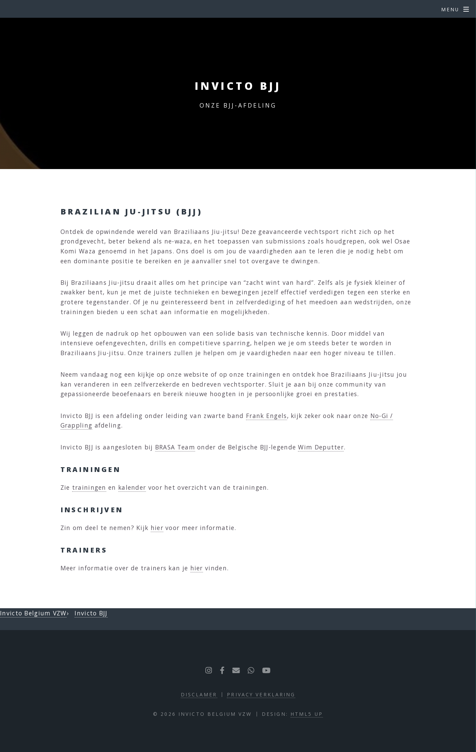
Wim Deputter (321, 447)
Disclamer (199, 694)
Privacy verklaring (261, 694)
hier (157, 528)
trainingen (89, 487)
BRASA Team (175, 447)
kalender (132, 487)
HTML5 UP (306, 714)
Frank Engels (266, 416)
